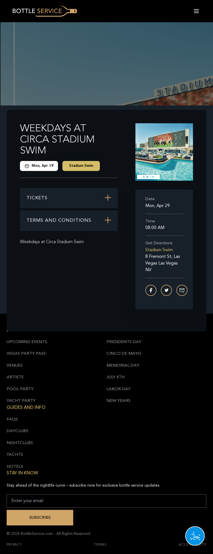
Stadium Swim (81, 166)
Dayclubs (17, 431)
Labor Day (118, 389)
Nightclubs (20, 443)
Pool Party (20, 389)
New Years (118, 401)
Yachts (15, 455)
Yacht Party (21, 401)
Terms (100, 545)
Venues (14, 366)
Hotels (15, 467)
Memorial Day (122, 366)
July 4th (115, 377)
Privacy (14, 545)
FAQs (12, 419)
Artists (15, 377)
